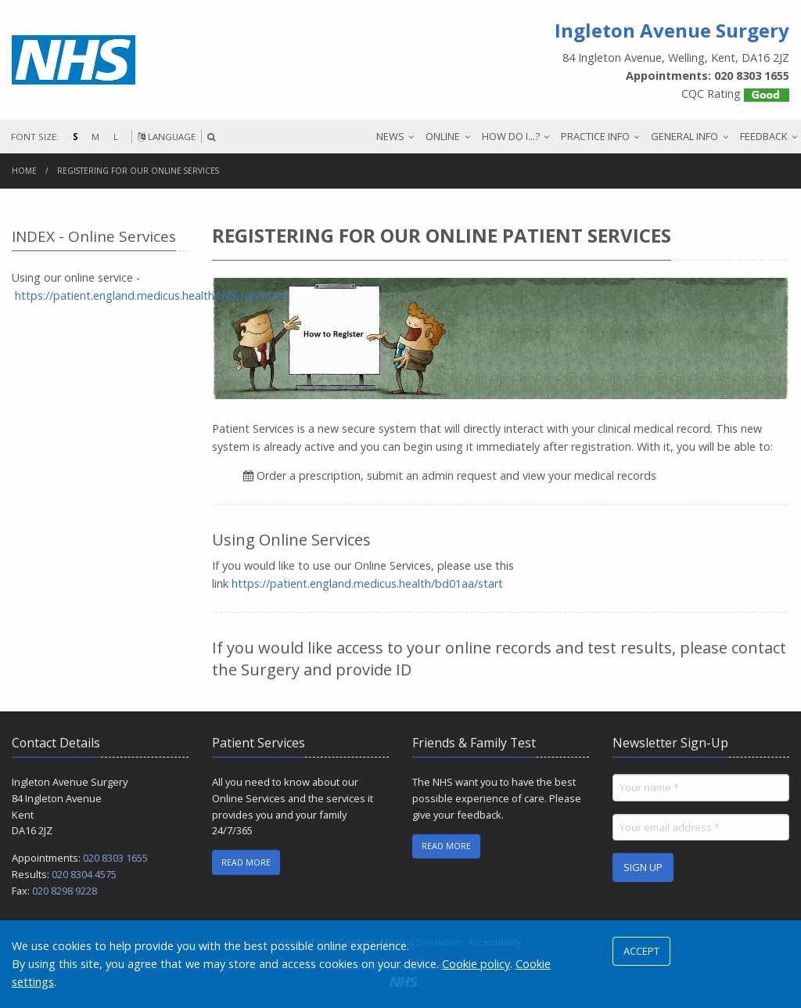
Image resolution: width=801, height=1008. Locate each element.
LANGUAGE (167, 136)
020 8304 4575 (84, 874)
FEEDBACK (764, 136)
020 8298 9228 (64, 891)
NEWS (390, 136)
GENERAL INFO (684, 136)
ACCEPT (641, 951)
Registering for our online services (138, 170)
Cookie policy (476, 963)
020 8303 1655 (115, 858)
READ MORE (246, 862)
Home (24, 170)
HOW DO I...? (511, 136)
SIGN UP (643, 867)
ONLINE (443, 136)
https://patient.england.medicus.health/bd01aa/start (367, 583)
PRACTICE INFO (595, 136)
